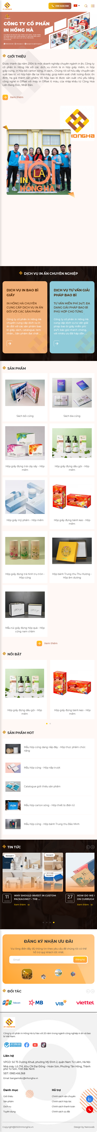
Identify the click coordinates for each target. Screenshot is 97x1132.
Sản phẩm (8, 1101)
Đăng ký (80, 959)
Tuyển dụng (9, 1111)
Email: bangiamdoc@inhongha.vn (20, 1078)
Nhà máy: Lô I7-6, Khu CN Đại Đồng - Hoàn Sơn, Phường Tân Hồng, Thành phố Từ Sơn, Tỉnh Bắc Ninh (46, 1068)
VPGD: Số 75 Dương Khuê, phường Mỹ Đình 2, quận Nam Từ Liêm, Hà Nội (46, 1062)
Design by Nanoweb (84, 1127)
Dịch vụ (7, 1106)
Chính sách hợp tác (61, 1101)
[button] (46, 723)
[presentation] (88, 847)
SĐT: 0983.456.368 (14, 1073)
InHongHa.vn (26, 1127)
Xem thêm (16, 97)
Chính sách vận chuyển (64, 1096)
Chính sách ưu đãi (61, 1111)
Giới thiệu (8, 1096)
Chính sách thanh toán (63, 1106)
